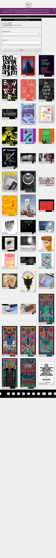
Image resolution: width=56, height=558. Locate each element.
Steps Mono (42, 267)
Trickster (4, 75)
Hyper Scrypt (6, 144)
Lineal (40, 142)
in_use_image (7, 23)
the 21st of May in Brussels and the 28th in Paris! (32, 12)
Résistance (42, 211)
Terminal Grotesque (7, 168)
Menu (28, 4)
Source (4, 40)
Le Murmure (42, 100)
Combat (41, 122)
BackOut (23, 216)
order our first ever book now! (18, 10)
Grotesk (23, 191)
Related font (6, 31)
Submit (21, 50)
